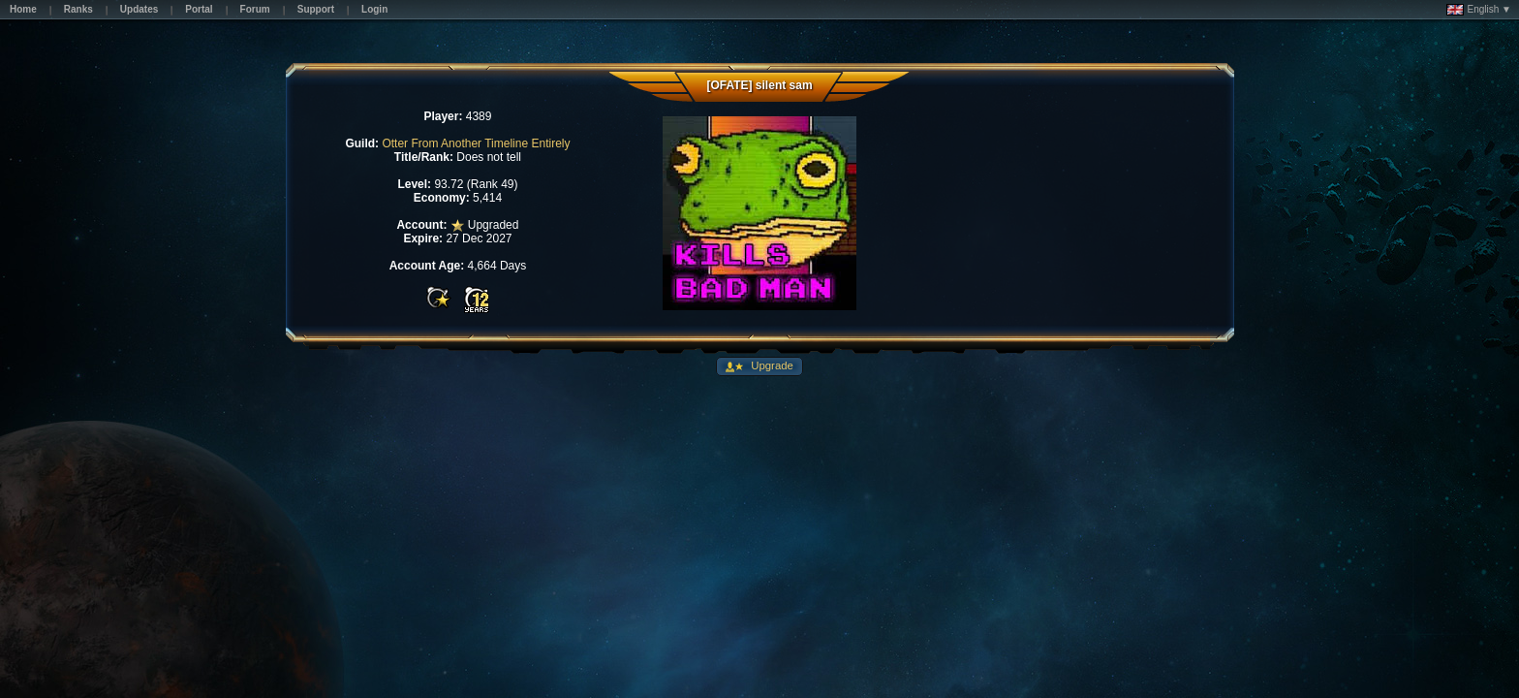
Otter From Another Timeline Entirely (476, 143)
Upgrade (770, 365)
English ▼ (1478, 10)
